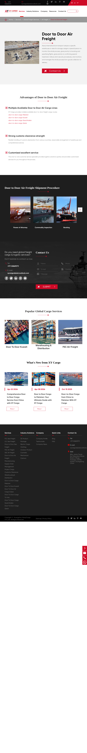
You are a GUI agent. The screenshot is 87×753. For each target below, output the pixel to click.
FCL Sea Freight (10, 440)
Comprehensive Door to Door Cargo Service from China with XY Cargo (17, 399)
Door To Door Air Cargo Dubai (10, 491)
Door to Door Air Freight (59, 19)
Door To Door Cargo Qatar (12, 508)
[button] (80, 209)
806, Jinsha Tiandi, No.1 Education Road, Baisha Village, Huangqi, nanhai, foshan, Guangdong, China (77, 460)
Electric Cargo (25, 445)
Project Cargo (9, 471)
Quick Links (56, 434)
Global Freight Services (31, 19)
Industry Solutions (33, 13)
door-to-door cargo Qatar (17, 123)
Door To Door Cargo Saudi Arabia (12, 503)
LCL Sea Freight (10, 443)
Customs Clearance (11, 473)
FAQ (53, 443)
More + (12, 410)
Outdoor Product (26, 451)
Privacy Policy (47, 520)
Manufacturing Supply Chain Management (10, 465)
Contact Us (62, 13)
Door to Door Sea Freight (11, 447)
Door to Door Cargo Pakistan (12, 483)
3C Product (24, 440)
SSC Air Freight (10, 454)
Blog (53, 440)
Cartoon (23, 459)
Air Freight (45, 19)
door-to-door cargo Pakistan (18, 114)
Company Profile (41, 440)
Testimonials (40, 443)
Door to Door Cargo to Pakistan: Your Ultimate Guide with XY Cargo (43, 398)
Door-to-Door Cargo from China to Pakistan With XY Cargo (69, 398)
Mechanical (24, 457)
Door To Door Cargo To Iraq (12, 497)
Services (22, 13)
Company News (41, 445)
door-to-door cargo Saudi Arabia (19, 120)
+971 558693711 (8, 3)
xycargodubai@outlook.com (31, 4)
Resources (52, 13)
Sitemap (38, 520)
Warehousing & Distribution (43, 346)
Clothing (23, 448)
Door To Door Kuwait (16, 346)
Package (23, 443)
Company (44, 13)
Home (11, 19)
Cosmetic (23, 454)
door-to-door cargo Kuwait (17, 117)
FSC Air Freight (70, 346)
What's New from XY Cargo (43, 362)
